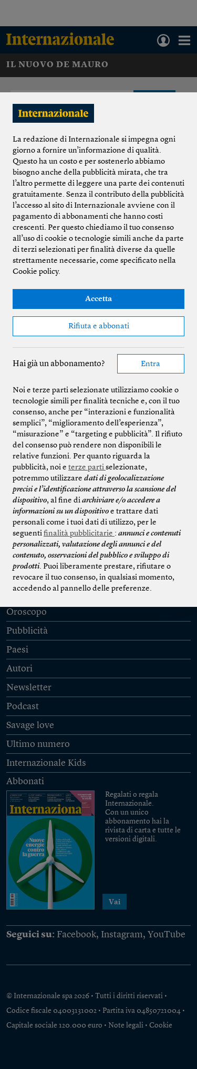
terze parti (87, 468)
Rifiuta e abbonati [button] (98, 326)
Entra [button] (150, 364)
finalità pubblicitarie (79, 534)
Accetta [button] (98, 299)
